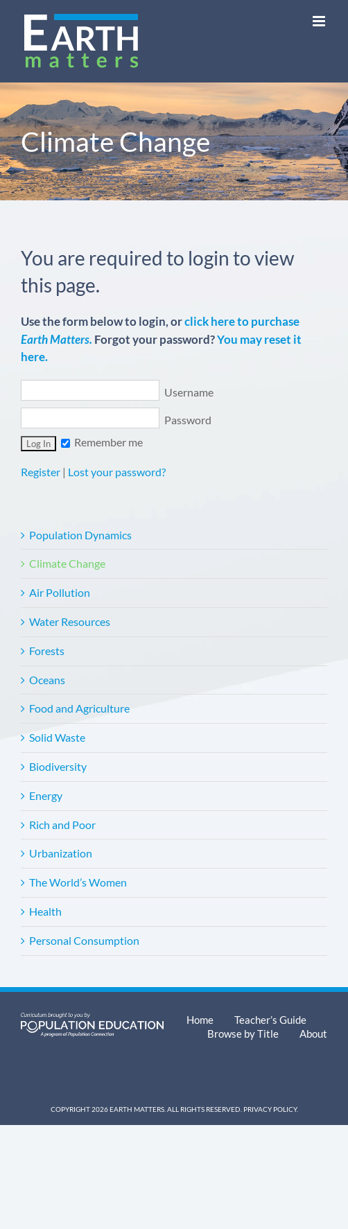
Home (200, 1019)
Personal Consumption (84, 940)
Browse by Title (243, 1033)
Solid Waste (57, 737)
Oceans (47, 679)
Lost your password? (117, 471)
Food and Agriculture (79, 708)
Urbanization (60, 853)
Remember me (102, 441)
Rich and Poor (62, 824)
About (313, 1033)
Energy (45, 795)
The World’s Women (78, 882)
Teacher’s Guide (270, 1019)
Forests (46, 650)
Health (45, 911)
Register (40, 471)
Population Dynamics (80, 534)
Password (116, 419)
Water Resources (69, 621)
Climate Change (67, 563)
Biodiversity (58, 766)
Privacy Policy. (270, 1109)
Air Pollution (59, 592)
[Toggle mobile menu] (320, 21)
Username (117, 392)
